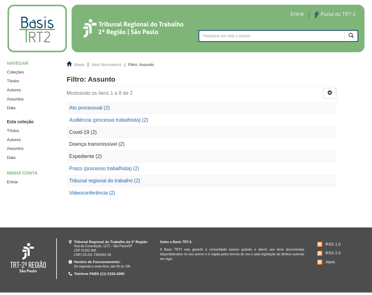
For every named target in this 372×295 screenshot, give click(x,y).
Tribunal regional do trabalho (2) (104, 180)
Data (11, 107)
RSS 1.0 (328, 244)
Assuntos (15, 99)
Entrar (12, 182)
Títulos (13, 81)
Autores (14, 90)
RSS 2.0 (328, 253)
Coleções (15, 72)
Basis (79, 64)
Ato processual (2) (89, 107)
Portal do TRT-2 (335, 14)
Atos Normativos (106, 64)
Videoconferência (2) (92, 193)
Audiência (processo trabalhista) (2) (108, 120)
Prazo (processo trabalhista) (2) (104, 168)
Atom (325, 262)
